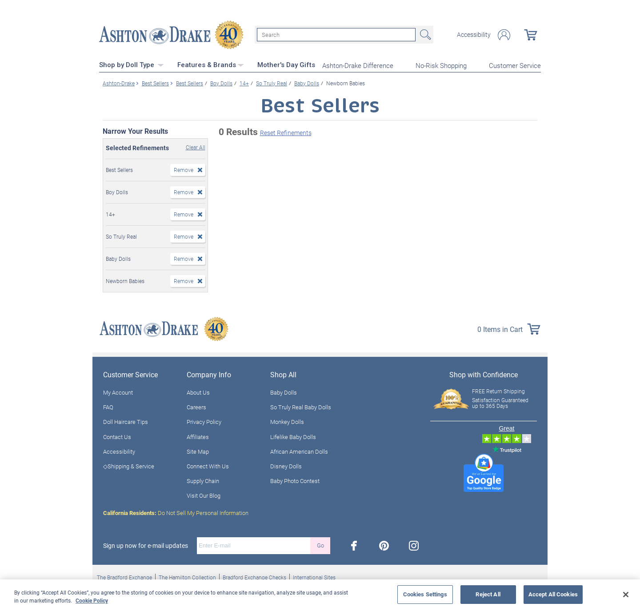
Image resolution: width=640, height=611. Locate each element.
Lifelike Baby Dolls (293, 436)
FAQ (108, 407)
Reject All (488, 594)
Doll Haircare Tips (125, 421)
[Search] (336, 34)
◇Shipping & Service (128, 466)
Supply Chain (203, 480)
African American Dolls (299, 451)
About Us (198, 392)
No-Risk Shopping (441, 64)
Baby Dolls (283, 392)
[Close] (626, 594)
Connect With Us (208, 466)
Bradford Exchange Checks (254, 576)
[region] (320, 595)
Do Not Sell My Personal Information (175, 512)
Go (320, 545)
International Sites (314, 576)
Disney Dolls (286, 466)
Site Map (198, 451)
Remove (183, 169)
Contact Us (117, 436)
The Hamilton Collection (187, 576)
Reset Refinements (286, 132)
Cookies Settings (425, 594)
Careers (196, 407)
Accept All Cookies (553, 594)
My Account (118, 392)
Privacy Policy (204, 421)
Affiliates (198, 436)
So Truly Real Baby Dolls (300, 407)
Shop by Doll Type (131, 64)
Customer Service (515, 64)
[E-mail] (253, 544)
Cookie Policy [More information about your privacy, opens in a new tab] (92, 600)
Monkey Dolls (287, 421)
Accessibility (474, 35)
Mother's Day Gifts (286, 64)
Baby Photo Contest (295, 480)
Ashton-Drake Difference (357, 64)
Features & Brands (210, 64)
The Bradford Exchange (124, 576)
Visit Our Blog (203, 495)
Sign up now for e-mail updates (145, 545)
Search (424, 34)
